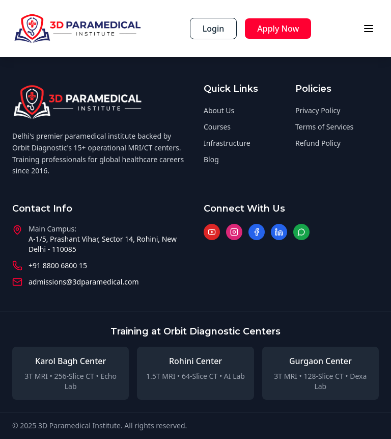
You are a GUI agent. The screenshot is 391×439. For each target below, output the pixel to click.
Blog (211, 159)
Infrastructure (227, 143)
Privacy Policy (317, 110)
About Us (219, 110)
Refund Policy (318, 143)
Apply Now (278, 28)
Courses (217, 127)
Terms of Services (324, 127)
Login (214, 28)
